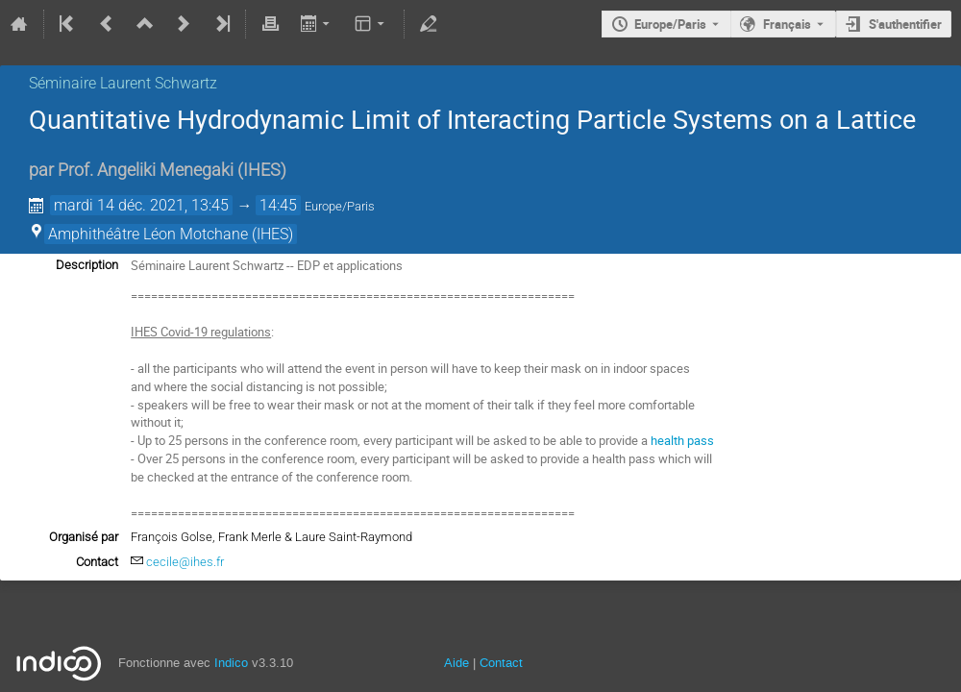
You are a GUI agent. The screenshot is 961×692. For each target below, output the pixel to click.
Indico (231, 663)
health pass (682, 440)
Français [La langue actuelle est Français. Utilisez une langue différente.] (787, 24)
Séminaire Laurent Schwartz (123, 83)
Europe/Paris (670, 24)
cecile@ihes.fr (185, 562)
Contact (501, 663)
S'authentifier (905, 24)
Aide (456, 663)
